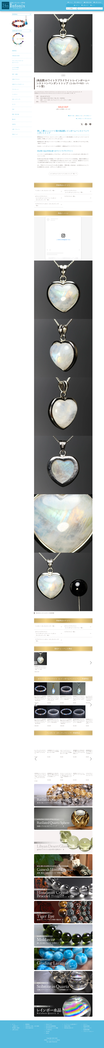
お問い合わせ (97, 2)
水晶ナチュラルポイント (13, 95)
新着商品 (13, 23)
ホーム (70, 2)
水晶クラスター (13, 83)
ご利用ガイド (78, 2)
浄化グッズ (13, 179)
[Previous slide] (18, 935)
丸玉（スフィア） (13, 124)
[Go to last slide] (18, 54)
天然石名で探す (13, 32)
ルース (13, 132)
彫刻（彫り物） (13, 146)
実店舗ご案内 (88, 2)
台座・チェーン (13, 170)
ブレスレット (13, 106)
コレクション (13, 62)
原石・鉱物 (13, 73)
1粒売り (13, 161)
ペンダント (13, 114)
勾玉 (13, 138)
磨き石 (13, 154)
